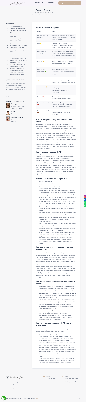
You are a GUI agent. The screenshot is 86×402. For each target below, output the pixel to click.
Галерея (44, 3)
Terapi (36, 398)
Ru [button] (56, 3)
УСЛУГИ (37, 3)
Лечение (41, 15)
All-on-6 (13, 111)
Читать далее (43, 130)
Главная (26, 3)
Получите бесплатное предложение (69, 3)
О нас (32, 3)
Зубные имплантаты (17, 117)
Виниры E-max (50, 15)
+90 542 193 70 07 (50, 378)
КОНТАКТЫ (51, 3)
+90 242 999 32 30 (51, 380)
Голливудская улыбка (17, 104)
